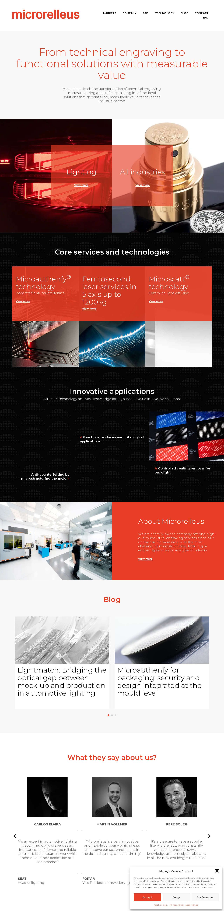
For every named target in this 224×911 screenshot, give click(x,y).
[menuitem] (206, 17)
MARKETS (109, 13)
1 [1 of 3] (108, 715)
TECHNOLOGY (164, 13)
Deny (176, 897)
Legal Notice (192, 904)
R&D (145, 13)
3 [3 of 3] (115, 715)
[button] (217, 871)
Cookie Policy (161, 904)
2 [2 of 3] (112, 715)
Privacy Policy (177, 904)
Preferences (205, 897)
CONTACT (202, 13)
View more (81, 185)
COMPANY (129, 13)
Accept (147, 897)
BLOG (184, 13)
